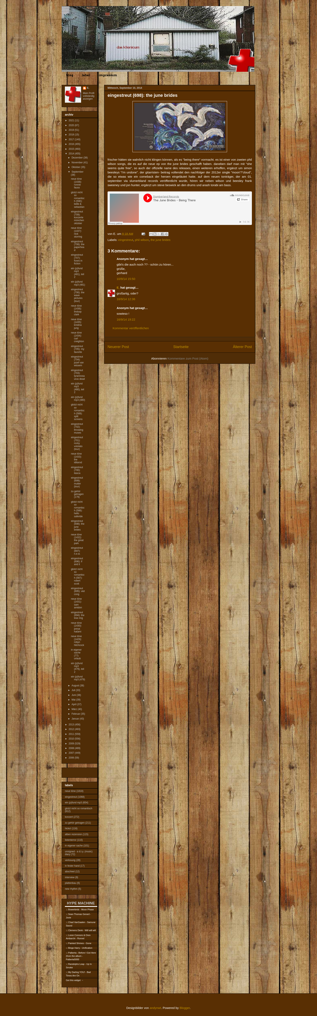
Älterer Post (242, 347)
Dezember (77, 157)
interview (69, 877)
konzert (69, 817)
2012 (72, 729)
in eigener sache (74, 845)
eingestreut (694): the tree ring (77, 615)
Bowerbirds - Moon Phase (81, 909)
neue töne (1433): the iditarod (76, 458)
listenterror (70, 840)
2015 (72, 149)
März (75, 709)
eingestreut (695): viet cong (78, 591)
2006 (72, 757)
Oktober (76, 167)
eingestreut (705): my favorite (77, 349)
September (77, 171)
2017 (72, 139)
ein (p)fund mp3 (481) (78, 283)
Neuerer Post (118, 347)
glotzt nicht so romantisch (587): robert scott (78, 576)
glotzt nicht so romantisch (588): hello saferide (78, 509)
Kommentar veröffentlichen (131, 328)
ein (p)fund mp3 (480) (78, 398)
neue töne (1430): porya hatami (76, 627)
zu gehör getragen (75, 822)
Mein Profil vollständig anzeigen (88, 96)
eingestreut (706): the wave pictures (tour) (77, 295)
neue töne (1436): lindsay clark (76, 310)
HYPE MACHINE (81, 903)
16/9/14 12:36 (126, 299)
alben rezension (73, 834)
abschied (70, 871)
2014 (72, 153)
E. (118, 287)
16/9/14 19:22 (126, 319)
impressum (108, 75)
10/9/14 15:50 (126, 279)
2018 (72, 134)
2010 (72, 738)
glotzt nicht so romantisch (78, 808)
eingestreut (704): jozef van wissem (77, 361)
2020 (72, 125)
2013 (72, 724)
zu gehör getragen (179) (77, 494)
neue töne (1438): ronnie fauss (76, 183)
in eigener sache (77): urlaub (76, 654)
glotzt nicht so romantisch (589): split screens (78, 412)
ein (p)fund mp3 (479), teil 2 (77, 667)
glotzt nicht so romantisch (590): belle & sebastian (78, 199)
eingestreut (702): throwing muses (77, 428)
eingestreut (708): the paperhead (77, 246)
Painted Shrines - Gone (79, 943)
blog (69, 75)
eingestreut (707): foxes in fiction (77, 259)
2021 (72, 120)
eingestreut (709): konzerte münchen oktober (77, 217)
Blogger (185, 1008)
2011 (72, 734)
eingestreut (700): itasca (77, 470)
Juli (74, 690)
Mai (74, 699)
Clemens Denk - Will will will (82, 930)
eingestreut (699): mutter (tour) (77, 482)
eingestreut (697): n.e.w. (77, 551)
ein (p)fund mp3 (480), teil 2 (77, 388)
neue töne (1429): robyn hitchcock (77, 640)
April (74, 704)
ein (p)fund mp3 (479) (78, 678)
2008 (72, 748)
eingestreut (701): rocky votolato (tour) (77, 443)
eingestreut (125, 240)
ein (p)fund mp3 (73, 802)
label (86, 75)
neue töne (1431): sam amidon (76, 603)
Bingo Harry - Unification (80, 948)
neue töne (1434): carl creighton (77, 337)
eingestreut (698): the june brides (77, 525)
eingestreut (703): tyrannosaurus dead (78, 374)
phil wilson (142, 240)
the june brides (160, 240)
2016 (72, 144)
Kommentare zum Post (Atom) (188, 358)
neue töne (70, 791)
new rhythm (71, 888)
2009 (72, 743)
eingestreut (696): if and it (77, 561)
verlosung (70, 860)
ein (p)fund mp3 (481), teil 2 (77, 273)
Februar (76, 713)
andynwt (155, 1008)
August (76, 685)
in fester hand (72, 865)
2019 (72, 130)
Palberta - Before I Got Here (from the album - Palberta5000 (81, 956)
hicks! (68, 828)
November (77, 162)
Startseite (181, 347)
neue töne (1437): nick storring (76, 232)
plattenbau (70, 883)
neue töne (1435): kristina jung (76, 323)
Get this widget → (74, 980)
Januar (76, 718)
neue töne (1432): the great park (77, 539)
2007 (72, 752)
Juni (74, 695)
